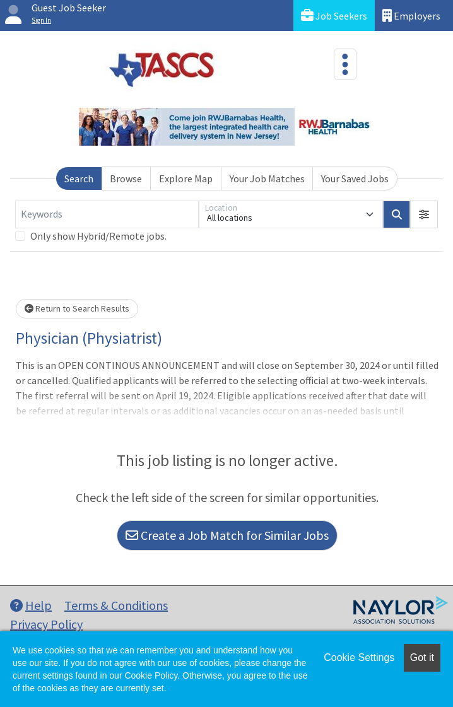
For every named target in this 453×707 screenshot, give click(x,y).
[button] (424, 214)
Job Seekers (334, 15)
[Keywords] (107, 214)
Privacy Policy (46, 624)
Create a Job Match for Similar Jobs (227, 535)
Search (78, 178)
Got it (422, 657)
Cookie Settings (359, 657)
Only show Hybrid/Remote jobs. (98, 236)
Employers (411, 15)
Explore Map (186, 178)
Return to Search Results (77, 308)
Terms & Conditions (116, 605)
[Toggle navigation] (345, 64)
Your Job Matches (267, 178)
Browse (126, 178)
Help (31, 605)
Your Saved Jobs (355, 178)
